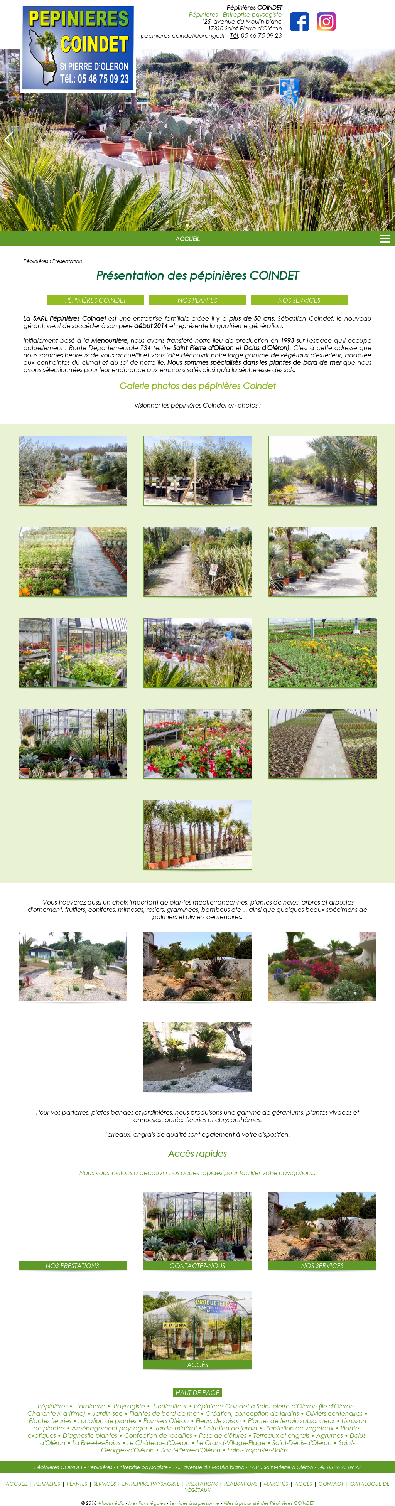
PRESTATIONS (202, 1484)
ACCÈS (303, 1484)
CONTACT (331, 1484)
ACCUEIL (188, 238)
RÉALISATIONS (240, 1484)
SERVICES (105, 1484)
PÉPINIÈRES (47, 1484)
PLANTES (77, 1484)
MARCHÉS (276, 1484)
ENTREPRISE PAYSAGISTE (151, 1484)
